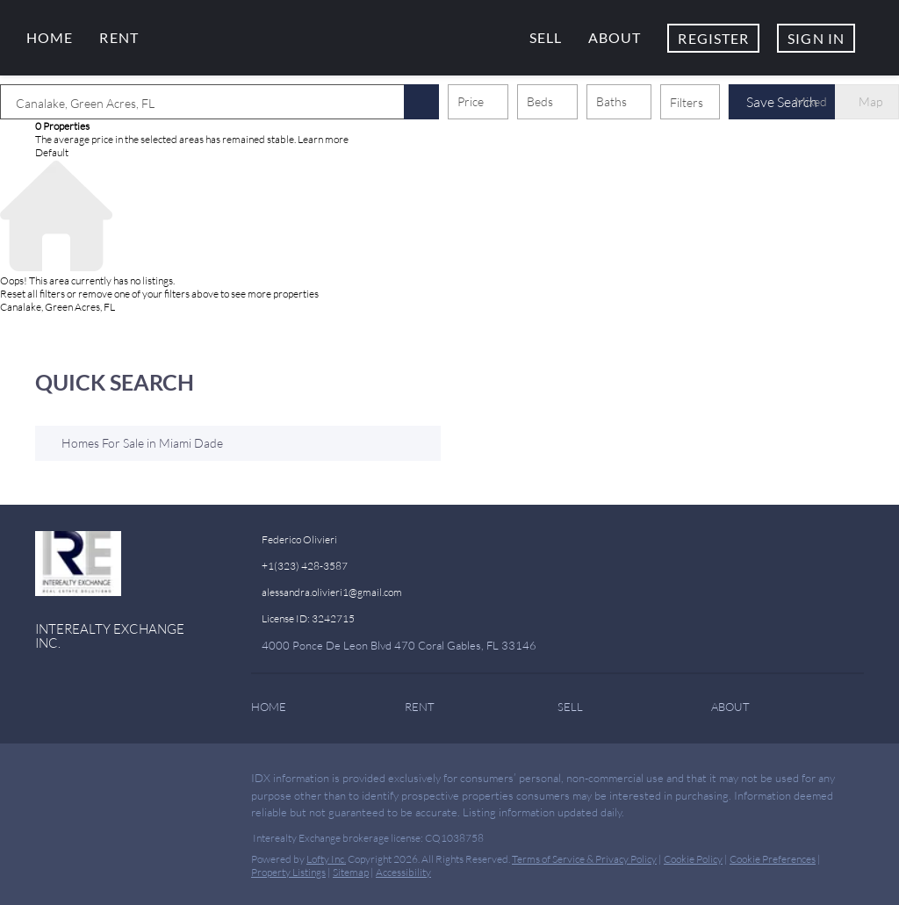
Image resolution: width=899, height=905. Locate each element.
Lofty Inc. (326, 858)
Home (49, 37)
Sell (545, 37)
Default (51, 152)
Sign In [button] (816, 38)
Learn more (323, 139)
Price (470, 101)
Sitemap (351, 872)
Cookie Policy (693, 858)
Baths (611, 101)
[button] (421, 101)
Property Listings (288, 872)
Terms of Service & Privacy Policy (584, 858)
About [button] (615, 37)
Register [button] (713, 38)
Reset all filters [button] (32, 293)
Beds (540, 101)
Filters (686, 102)
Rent (118, 37)
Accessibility (403, 872)
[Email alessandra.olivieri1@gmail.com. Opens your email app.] (378, 592)
